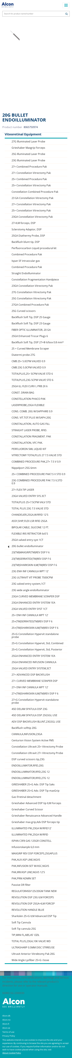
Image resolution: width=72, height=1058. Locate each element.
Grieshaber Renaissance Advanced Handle (37, 815)
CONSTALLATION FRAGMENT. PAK (31, 436)
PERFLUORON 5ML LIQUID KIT (29, 449)
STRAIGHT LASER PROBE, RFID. (29, 430)
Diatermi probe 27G (23, 354)
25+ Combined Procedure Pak (29, 179)
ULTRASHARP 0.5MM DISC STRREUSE (33, 947)
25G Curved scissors (24, 311)
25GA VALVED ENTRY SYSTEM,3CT (31, 668)
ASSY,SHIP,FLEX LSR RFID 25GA (29, 521)
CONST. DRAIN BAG (23, 392)
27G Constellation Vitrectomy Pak (31, 292)
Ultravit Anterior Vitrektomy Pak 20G (33, 953)
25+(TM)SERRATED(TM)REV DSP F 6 (32, 621)
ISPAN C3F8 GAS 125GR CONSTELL (31, 840)
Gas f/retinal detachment (26, 796)
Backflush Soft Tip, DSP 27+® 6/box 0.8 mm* (38, 342)
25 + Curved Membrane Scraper (30, 348)
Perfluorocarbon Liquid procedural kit (34, 248)
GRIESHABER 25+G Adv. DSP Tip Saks (33, 784)
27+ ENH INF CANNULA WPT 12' (30, 687)
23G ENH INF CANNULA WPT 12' (30, 571)
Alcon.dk (6, 1015)
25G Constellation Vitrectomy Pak (31, 298)
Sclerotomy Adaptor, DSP (27, 229)
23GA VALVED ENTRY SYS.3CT (29, 496)
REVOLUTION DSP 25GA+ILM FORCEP (33, 903)
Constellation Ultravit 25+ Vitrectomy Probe (37, 746)
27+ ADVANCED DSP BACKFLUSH (31, 674)
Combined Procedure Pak (27, 254)
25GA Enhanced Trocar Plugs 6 (30, 336)
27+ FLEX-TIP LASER (23, 489)
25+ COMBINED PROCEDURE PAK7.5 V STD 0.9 (38, 474)
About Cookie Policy (11, 1052)
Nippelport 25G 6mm (24, 467)
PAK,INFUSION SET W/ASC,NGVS (30, 866)
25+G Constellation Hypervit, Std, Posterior (37, 649)
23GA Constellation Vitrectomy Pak (32, 216)
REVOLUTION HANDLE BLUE (28, 909)
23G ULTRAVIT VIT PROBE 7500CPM (32, 577)
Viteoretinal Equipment (23, 134)
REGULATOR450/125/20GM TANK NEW (34, 891)
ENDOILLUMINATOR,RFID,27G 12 (31, 778)
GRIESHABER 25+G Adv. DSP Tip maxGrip (35, 790)
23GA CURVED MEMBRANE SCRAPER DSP (36, 596)
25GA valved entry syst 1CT (27, 539)
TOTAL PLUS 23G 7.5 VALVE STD (30, 508)
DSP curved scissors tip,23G (28, 759)
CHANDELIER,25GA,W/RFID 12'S (30, 514)
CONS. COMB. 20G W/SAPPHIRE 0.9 (32, 411)
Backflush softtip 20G (24, 727)
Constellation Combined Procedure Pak (35, 191)
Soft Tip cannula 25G (24, 928)
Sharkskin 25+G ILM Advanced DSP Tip (34, 916)
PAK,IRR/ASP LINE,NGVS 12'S (28, 872)
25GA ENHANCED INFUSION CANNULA (34, 662)
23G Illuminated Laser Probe (28, 160)
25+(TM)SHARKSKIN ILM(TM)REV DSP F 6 (35, 627)
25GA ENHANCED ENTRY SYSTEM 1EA (33, 655)
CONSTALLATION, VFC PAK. (27, 442)
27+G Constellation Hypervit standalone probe (35, 701)
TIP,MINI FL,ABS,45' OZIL (25, 935)
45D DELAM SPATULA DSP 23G (29, 709)
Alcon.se (6, 1027)
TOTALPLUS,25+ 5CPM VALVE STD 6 (32, 373)
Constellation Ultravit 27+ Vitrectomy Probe (37, 753)
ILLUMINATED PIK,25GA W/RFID (30, 834)
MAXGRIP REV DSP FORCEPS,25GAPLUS (34, 853)
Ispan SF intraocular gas (26, 260)
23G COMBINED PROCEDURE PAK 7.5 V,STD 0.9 (37, 482)
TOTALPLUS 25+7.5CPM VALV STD (31, 502)
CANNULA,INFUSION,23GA (27, 734)
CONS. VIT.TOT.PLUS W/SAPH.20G (31, 417)
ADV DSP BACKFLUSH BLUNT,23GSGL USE (36, 721)
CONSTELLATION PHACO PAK (28, 398)
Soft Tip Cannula (21, 922)
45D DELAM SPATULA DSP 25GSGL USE (34, 715)
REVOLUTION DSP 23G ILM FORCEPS (33, 897)
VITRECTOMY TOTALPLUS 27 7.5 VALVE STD (37, 455)
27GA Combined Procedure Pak (30, 304)
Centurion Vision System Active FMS (33, 740)
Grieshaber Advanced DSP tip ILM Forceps (36, 803)
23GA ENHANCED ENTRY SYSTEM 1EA (33, 602)
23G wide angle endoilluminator (30, 590)
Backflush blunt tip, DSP (26, 241)
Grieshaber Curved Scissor (27, 809)
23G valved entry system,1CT (28, 583)
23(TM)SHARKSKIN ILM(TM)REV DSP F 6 (34, 565)
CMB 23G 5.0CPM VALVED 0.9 (29, 367)
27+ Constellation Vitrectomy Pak (31, 172)
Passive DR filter (21, 884)
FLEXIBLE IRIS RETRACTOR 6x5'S (30, 533)
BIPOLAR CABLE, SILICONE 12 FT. (30, 527)
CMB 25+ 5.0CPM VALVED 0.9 (28, 361)
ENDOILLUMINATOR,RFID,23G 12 (31, 771)
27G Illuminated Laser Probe (28, 141)
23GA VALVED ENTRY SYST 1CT (29, 608)
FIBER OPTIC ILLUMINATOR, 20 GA (31, 329)
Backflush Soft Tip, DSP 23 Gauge (31, 323)
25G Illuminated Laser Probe (28, 154)
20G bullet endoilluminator (27, 546)
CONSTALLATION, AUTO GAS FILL (31, 423)
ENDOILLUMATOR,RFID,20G (28, 765)
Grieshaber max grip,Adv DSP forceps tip (36, 822)
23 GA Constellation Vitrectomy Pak (32, 198)
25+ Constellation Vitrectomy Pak (31, 185)
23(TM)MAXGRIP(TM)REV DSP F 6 (31, 552)
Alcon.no (6, 1019)
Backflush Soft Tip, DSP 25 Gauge (31, 317)
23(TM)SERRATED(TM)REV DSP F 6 (31, 558)
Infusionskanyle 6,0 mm (25, 847)
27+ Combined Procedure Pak (29, 166)
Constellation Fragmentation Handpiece (35, 279)
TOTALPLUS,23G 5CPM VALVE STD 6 (32, 380)
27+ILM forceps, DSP (24, 223)
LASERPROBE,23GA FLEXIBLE (28, 405)
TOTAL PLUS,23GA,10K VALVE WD (31, 941)
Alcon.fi (5, 1023)
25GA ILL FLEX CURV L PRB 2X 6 (30, 386)
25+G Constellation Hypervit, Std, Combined (37, 643)
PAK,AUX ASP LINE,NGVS (26, 859)
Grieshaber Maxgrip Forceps (28, 147)
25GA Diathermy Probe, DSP (28, 235)
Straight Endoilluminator (26, 273)
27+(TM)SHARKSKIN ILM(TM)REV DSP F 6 (35, 693)
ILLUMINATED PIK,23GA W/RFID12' (32, 828)
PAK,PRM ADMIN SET (24, 878)
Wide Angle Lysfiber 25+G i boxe (30, 960)
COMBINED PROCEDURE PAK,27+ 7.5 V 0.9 (36, 461)
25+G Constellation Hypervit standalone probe (35, 636)
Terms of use (8, 1032)
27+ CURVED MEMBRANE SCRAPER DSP (35, 680)
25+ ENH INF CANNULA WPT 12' (30, 615)
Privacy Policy (8, 1035)
